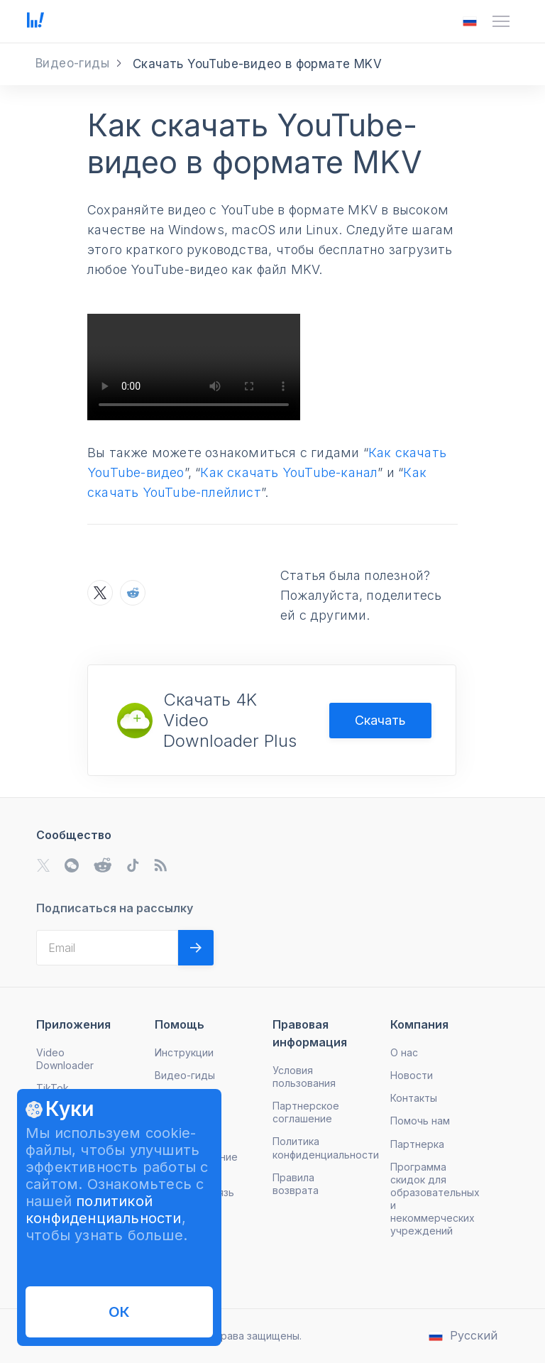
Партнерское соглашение (305, 1112)
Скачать (380, 720)
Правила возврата (295, 1183)
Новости (411, 1075)
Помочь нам (420, 1121)
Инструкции (184, 1052)
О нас (404, 1052)
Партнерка (417, 1144)
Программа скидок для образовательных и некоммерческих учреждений (435, 1199)
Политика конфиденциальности (325, 1147)
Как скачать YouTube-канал (289, 472)
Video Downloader (65, 1058)
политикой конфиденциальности (104, 1210)
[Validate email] (196, 947)
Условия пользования (304, 1076)
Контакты (413, 1098)
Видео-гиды (185, 1075)
